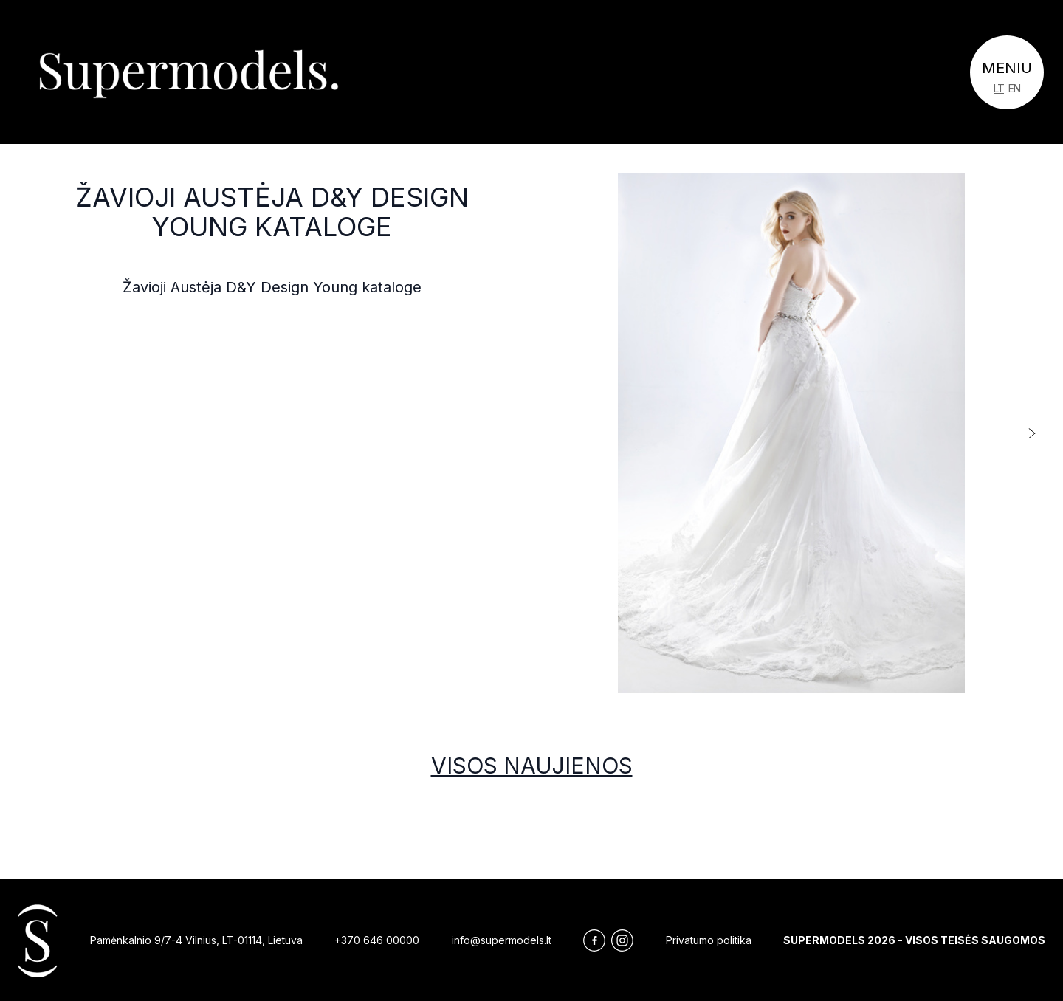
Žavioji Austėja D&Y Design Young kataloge (272, 212)
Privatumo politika (708, 940)
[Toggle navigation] (1007, 72)
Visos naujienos (532, 765)
